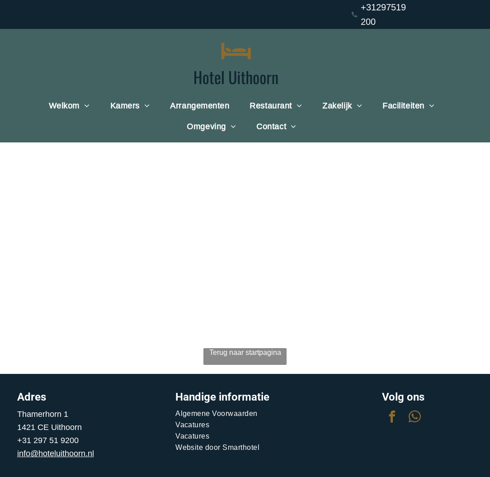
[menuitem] (73, 105)
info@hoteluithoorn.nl (55, 453)
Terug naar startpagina (245, 352)
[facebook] (392, 418)
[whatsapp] (414, 418)
